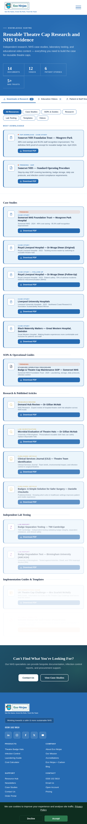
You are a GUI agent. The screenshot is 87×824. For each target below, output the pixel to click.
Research (69, 112)
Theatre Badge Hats (14, 749)
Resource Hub (11, 778)
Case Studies (31, 112)
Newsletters (10, 783)
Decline (31, 818)
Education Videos (50, 99)
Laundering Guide (13, 758)
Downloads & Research (18, 99)
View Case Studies (54, 678)
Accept (56, 818)
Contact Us (28, 678)
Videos (42, 118)
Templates (28, 118)
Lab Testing (11, 118)
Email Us (50, 783)
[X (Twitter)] (34, 735)
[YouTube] (42, 735)
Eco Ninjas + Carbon (55, 762)
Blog (48, 766)
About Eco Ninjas (54, 749)
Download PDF (28, 231)
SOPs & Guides (51, 112)
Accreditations (52, 758)
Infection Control (12, 753)
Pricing (49, 791)
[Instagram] (17, 735)
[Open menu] (78, 7)
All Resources (12, 112)
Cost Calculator (12, 762)
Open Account (52, 787)
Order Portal (10, 796)
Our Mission (51, 753)
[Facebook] (25, 735)
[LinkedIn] (8, 735)
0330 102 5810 (12, 727)
